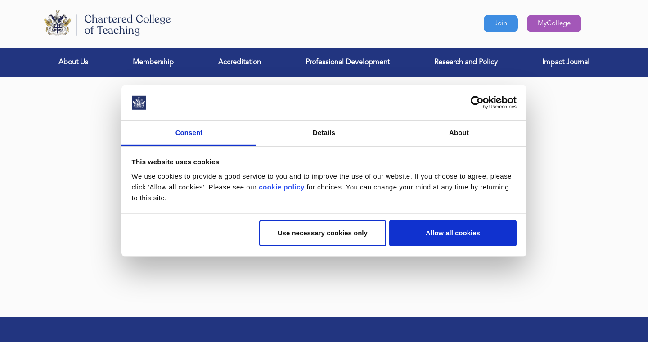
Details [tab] (324, 132)
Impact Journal (566, 62)
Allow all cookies (453, 233)
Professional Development (348, 62)
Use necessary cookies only (323, 233)
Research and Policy (466, 62)
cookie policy (282, 187)
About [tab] (459, 132)
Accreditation (239, 62)
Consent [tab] (189, 132)
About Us (73, 62)
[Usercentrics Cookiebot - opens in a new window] (477, 102)
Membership (153, 62)
